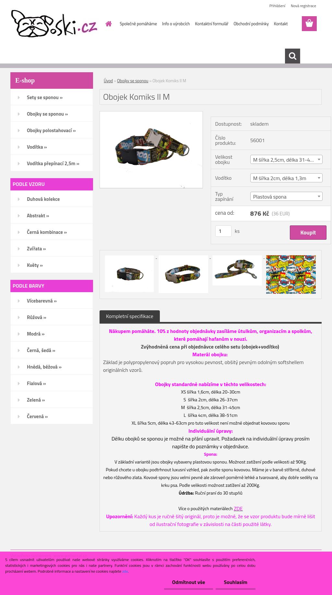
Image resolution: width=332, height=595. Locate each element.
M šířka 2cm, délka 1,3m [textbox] (279, 178)
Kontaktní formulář (212, 23)
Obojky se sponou (132, 80)
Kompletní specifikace (129, 316)
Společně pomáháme (138, 23)
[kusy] (223, 231)
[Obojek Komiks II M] (151, 114)
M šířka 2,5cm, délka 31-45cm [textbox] (286, 160)
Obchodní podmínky (250, 23)
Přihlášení (277, 6)
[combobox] (286, 159)
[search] (292, 56)
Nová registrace (303, 6)
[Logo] (55, 24)
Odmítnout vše (188, 582)
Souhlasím (235, 582)
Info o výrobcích (176, 23)
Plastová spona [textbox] (270, 196)
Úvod (108, 80)
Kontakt (281, 23)
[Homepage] (107, 23)
